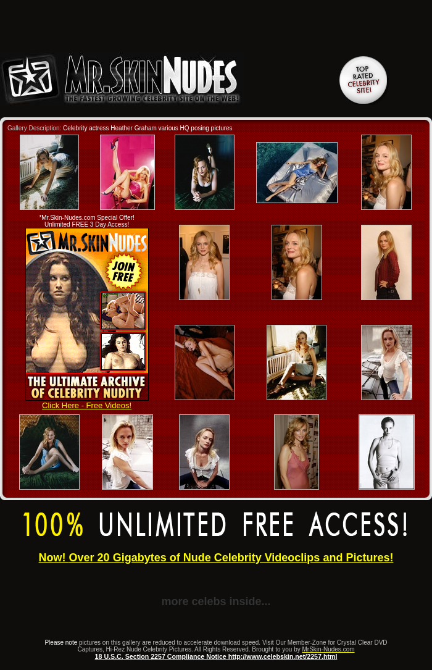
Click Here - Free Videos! (87, 401)
